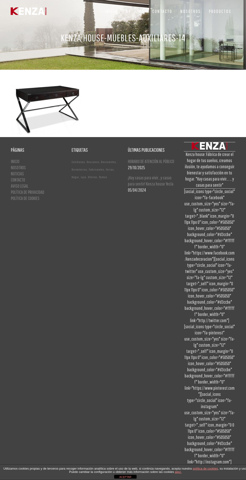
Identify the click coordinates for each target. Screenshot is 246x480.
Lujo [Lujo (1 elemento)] (83, 177)
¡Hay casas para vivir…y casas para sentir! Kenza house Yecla (150, 180)
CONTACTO (18, 179)
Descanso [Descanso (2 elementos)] (93, 162)
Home (92, 47)
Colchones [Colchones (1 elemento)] (78, 162)
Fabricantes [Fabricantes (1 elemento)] (96, 169)
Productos (105, 47)
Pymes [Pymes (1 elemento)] (103, 177)
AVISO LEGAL (19, 186)
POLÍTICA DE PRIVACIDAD (27, 192)
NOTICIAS (17, 173)
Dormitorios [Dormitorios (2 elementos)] (79, 169)
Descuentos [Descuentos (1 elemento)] (108, 162)
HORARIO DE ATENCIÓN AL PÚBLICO (151, 161)
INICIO (15, 161)
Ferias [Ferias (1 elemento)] (110, 169)
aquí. (178, 472)
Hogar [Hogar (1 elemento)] (75, 177)
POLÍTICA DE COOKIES (25, 198)
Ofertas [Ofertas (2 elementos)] (92, 177)
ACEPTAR (125, 477)
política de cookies (205, 468)
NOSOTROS (18, 167)
